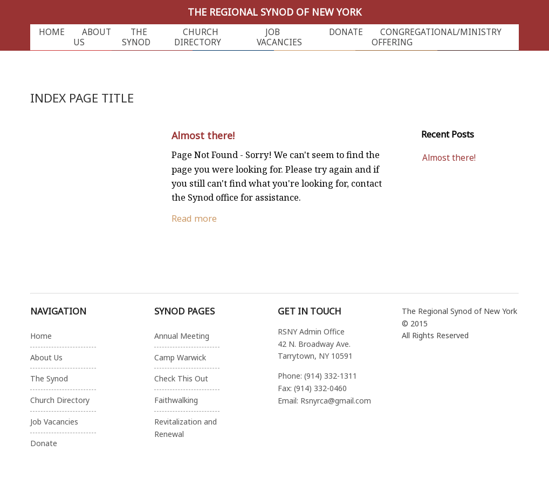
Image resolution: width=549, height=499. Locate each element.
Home (52, 32)
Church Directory (197, 37)
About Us (92, 37)
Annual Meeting (181, 336)
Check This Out (181, 378)
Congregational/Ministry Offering (437, 37)
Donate (346, 32)
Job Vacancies (279, 37)
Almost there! (203, 135)
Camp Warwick (180, 357)
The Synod (136, 37)
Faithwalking (176, 400)
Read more (194, 218)
